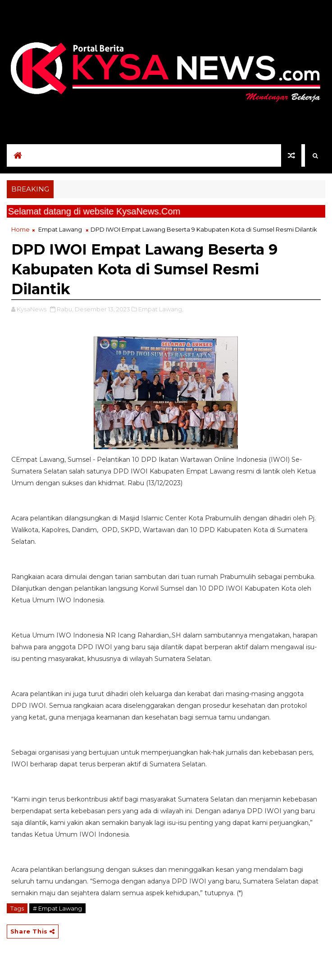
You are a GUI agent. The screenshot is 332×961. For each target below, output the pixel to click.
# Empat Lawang (57, 908)
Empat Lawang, (160, 309)
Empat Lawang (60, 229)
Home (20, 229)
